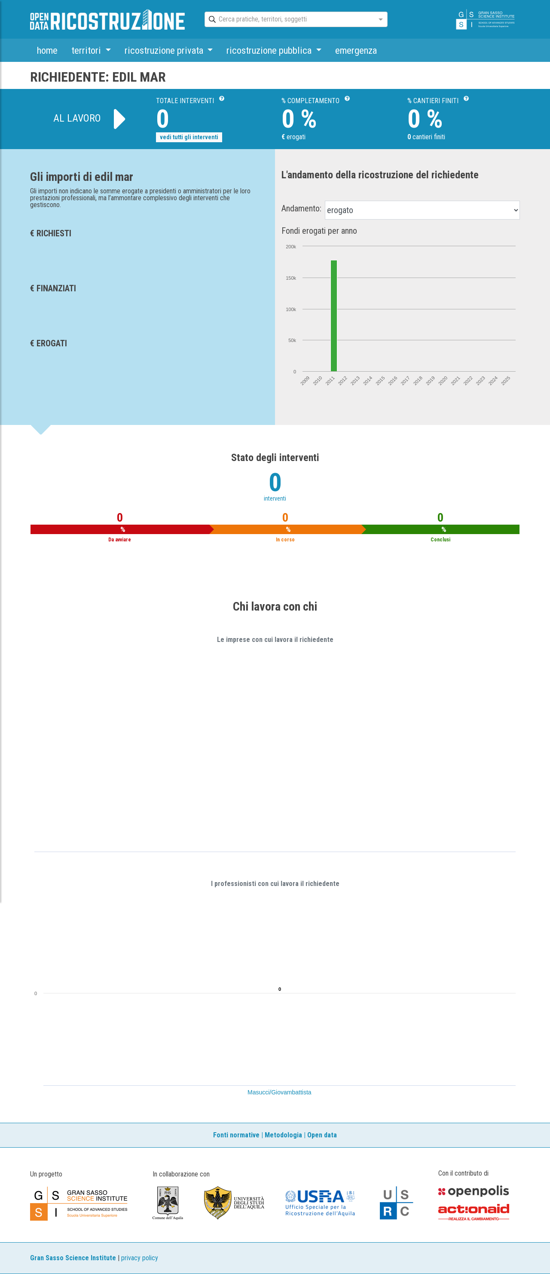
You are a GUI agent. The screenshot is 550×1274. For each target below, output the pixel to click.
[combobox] (288, 19)
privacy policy (139, 1258)
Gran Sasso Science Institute (73, 1258)
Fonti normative (236, 1135)
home (47, 50)
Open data (322, 1135)
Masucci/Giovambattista (280, 1092)
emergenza (356, 50)
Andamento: (301, 208)
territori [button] (87, 50)
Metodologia (283, 1135)
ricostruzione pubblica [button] (270, 50)
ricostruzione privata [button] (165, 50)
